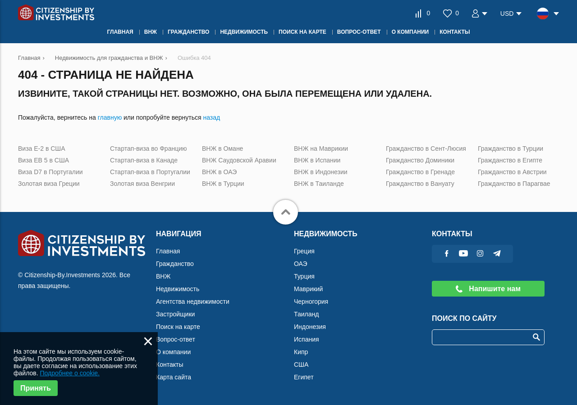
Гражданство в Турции (510, 148)
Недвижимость (177, 288)
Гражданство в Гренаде (420, 172)
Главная (168, 251)
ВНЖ (163, 276)
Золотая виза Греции (49, 183)
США (301, 364)
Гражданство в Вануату (420, 183)
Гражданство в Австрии (512, 172)
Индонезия (310, 326)
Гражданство (175, 263)
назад (211, 117)
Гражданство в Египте (510, 160)
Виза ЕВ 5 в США (43, 160)
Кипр (301, 352)
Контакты (169, 364)
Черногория (311, 301)
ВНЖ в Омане (222, 148)
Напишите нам (488, 288)
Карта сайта (173, 377)
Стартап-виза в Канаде (144, 160)
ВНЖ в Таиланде (319, 183)
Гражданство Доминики (420, 160)
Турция (304, 276)
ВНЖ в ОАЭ (219, 172)
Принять (35, 388)
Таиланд (306, 314)
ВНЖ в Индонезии (321, 172)
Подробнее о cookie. (70, 373)
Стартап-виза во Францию (148, 148)
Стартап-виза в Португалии (150, 172)
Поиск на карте (178, 326)
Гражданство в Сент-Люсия (426, 148)
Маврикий (308, 288)
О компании (173, 352)
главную (110, 117)
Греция (304, 251)
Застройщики (175, 314)
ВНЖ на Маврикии (321, 148)
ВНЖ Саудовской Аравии (239, 160)
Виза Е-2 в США (41, 148)
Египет (304, 377)
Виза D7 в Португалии (50, 172)
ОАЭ (300, 263)
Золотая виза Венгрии (142, 183)
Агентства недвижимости (192, 301)
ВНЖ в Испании (317, 160)
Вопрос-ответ (175, 339)
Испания (306, 339)
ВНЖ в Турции (223, 183)
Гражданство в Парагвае (514, 183)
